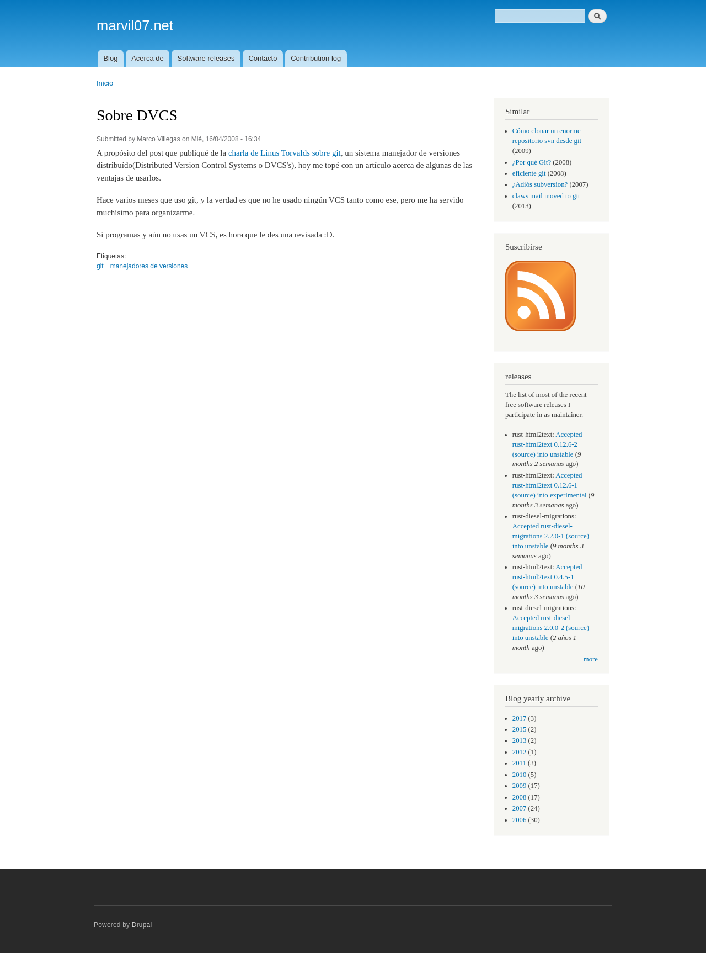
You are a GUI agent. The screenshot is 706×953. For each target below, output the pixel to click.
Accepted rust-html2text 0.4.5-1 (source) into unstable (547, 577)
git (100, 266)
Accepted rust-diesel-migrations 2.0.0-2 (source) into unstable (550, 628)
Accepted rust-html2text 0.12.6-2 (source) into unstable (547, 444)
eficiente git (529, 173)
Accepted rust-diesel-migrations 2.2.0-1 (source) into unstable (550, 536)
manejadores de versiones (149, 266)
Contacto (262, 58)
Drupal (142, 925)
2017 (519, 718)
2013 (519, 740)
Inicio (105, 83)
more (591, 659)
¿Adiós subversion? (540, 184)
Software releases (206, 58)
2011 (519, 763)
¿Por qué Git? (531, 162)
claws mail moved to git (546, 196)
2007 (519, 808)
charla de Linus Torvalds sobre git (284, 153)
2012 (519, 752)
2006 (519, 820)
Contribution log (316, 58)
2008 (519, 797)
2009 (519, 786)
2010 (519, 775)
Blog (110, 58)
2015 (519, 729)
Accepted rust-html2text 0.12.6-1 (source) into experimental (549, 485)
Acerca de (147, 58)
